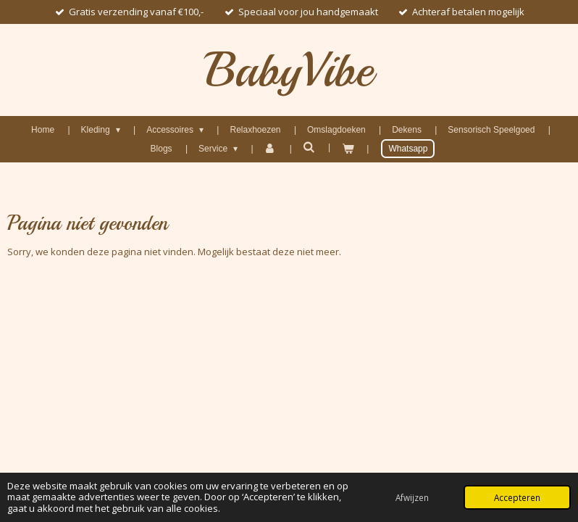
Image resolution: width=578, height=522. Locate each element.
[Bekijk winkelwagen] (347, 148)
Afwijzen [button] (412, 497)
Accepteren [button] (517, 497)
